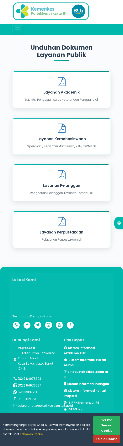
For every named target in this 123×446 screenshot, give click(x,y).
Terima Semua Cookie (106, 425)
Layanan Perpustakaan (61, 232)
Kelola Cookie (106, 439)
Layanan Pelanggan (61, 185)
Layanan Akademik (62, 92)
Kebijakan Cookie (31, 434)
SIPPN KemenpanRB (81, 402)
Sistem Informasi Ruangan (86, 384)
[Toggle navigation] (17, 29)
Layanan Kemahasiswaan (61, 138)
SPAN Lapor (75, 409)
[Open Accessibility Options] (118, 223)
